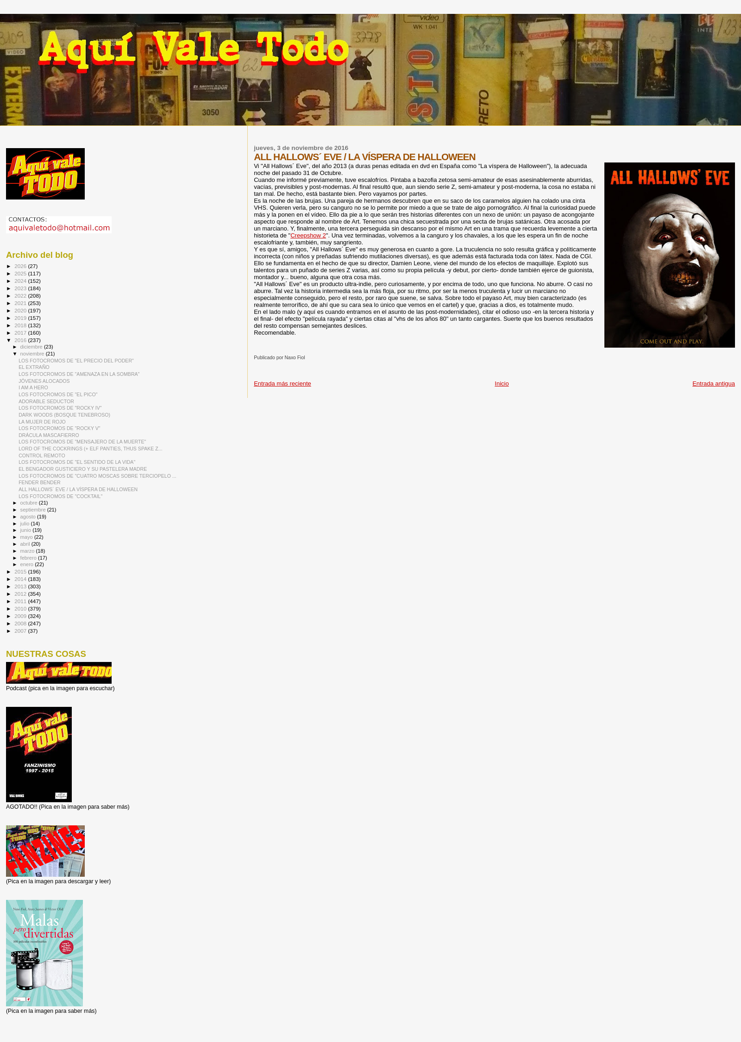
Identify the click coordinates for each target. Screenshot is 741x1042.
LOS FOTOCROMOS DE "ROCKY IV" (60, 408)
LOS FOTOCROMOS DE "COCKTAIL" (60, 496)
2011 (21, 601)
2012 (21, 594)
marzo (28, 551)
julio (25, 523)
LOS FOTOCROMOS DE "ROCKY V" (59, 428)
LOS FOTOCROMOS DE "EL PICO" (58, 394)
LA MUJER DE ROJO (42, 421)
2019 (21, 318)
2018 (21, 325)
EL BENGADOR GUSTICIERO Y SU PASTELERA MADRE (83, 469)
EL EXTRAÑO (34, 367)
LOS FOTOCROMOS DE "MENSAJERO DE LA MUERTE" (82, 441)
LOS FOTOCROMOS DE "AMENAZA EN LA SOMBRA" (79, 374)
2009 (21, 616)
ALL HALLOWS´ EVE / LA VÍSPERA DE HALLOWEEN (78, 489)
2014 (21, 579)
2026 (21, 266)
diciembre (32, 346)
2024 (21, 281)
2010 (21, 608)
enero (27, 564)
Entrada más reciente (282, 383)
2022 (21, 296)
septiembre (33, 509)
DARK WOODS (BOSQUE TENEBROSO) (64, 415)
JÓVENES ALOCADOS (44, 381)
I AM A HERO (33, 387)
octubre (29, 502)
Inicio (502, 383)
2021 (21, 303)
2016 (21, 340)
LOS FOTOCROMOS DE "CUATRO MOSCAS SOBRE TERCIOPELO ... (97, 476)
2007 (21, 631)
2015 (21, 571)
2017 (21, 333)
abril (25, 544)
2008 (21, 623)
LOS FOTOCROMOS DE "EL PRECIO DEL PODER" (76, 360)
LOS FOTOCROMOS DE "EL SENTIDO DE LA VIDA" (77, 462)
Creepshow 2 (308, 235)
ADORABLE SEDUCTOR (46, 401)
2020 (21, 310)
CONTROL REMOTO (42, 455)
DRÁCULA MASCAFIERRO (49, 435)
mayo (27, 537)
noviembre (33, 353)
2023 (21, 288)
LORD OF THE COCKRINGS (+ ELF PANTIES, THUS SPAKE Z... (90, 448)
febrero (29, 558)
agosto (29, 516)
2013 (21, 586)
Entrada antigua (713, 383)
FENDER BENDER (40, 482)
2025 (21, 273)
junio (26, 530)
